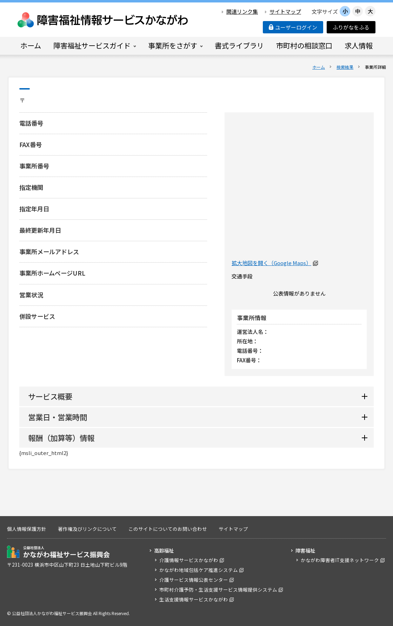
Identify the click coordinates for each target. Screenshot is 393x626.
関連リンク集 (242, 11)
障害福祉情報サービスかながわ (103, 19)
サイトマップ (285, 11)
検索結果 (345, 67)
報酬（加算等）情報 (61, 437)
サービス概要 (50, 396)
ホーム (318, 67)
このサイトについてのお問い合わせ (167, 528)
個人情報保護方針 (26, 528)
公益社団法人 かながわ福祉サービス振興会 (58, 552)
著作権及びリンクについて (87, 528)
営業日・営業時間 (57, 416)
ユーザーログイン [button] (293, 27)
